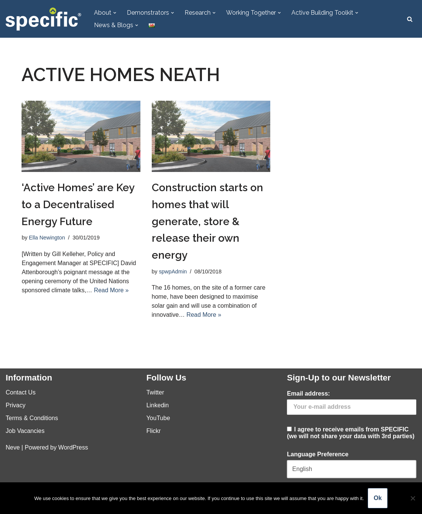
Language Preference (317, 454)
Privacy (15, 405)
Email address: (308, 394)
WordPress (73, 448)
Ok (378, 498)
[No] (412, 498)
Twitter (155, 393)
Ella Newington (47, 238)
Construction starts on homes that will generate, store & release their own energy (207, 221)
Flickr (153, 431)
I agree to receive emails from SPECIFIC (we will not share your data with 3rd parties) (351, 415)
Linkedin (157, 405)
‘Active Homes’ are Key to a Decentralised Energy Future (78, 204)
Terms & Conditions (32, 418)
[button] (114, 12)
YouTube (158, 418)
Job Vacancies (25, 431)
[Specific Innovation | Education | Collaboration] (43, 19)
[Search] (410, 19)
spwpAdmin (173, 272)
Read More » (111, 290)
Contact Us (20, 393)
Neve (13, 448)
